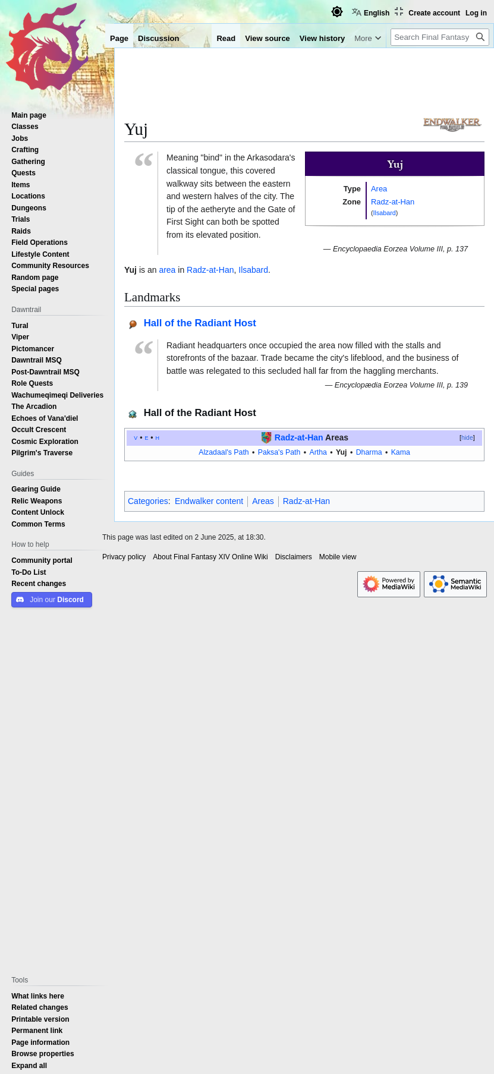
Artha (317, 452)
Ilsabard (384, 212)
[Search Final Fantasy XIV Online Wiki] (440, 37)
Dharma (369, 452)
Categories (148, 501)
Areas (263, 501)
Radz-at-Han (392, 201)
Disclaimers (293, 557)
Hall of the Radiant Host (200, 322)
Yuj (341, 452)
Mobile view (338, 557)
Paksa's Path (279, 452)
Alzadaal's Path (224, 452)
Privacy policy (124, 557)
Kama (400, 452)
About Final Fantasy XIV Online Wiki (210, 557)
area (167, 270)
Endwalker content (209, 501)
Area (379, 188)
